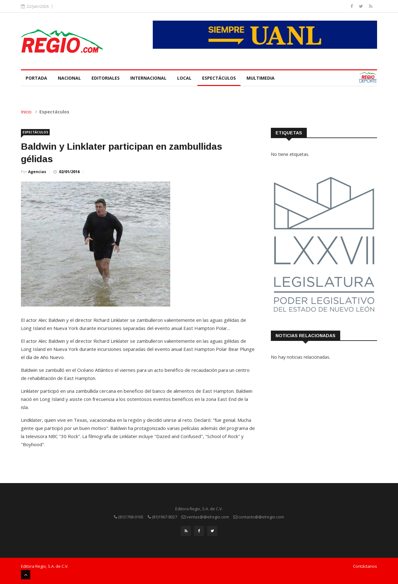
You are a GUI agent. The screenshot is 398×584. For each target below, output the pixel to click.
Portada (36, 78)
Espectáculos (219, 78)
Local (184, 78)
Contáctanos (365, 566)
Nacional (69, 78)
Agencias (37, 171)
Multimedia (260, 78)
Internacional (148, 78)
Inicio (26, 112)
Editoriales (106, 78)
